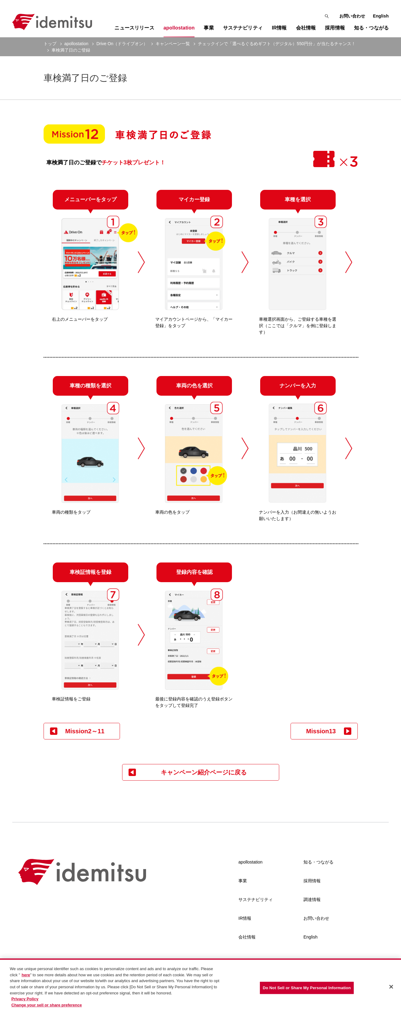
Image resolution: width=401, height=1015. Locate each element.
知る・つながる (318, 862)
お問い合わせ (352, 16)
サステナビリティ (255, 899)
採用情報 (312, 880)
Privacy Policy (24, 1000)
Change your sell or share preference (46, 1006)
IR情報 (244, 918)
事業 (242, 880)
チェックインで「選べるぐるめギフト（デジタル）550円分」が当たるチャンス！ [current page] (276, 43)
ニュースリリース (134, 27)
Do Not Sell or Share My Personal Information (307, 989)
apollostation (76, 43)
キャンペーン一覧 (173, 43)
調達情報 (312, 899)
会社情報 (247, 937)
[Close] (391, 988)
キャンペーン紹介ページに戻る (204, 772)
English (381, 16)
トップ (50, 43)
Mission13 (321, 731)
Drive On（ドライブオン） (122, 43)
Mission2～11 (85, 731)
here (26, 976)
